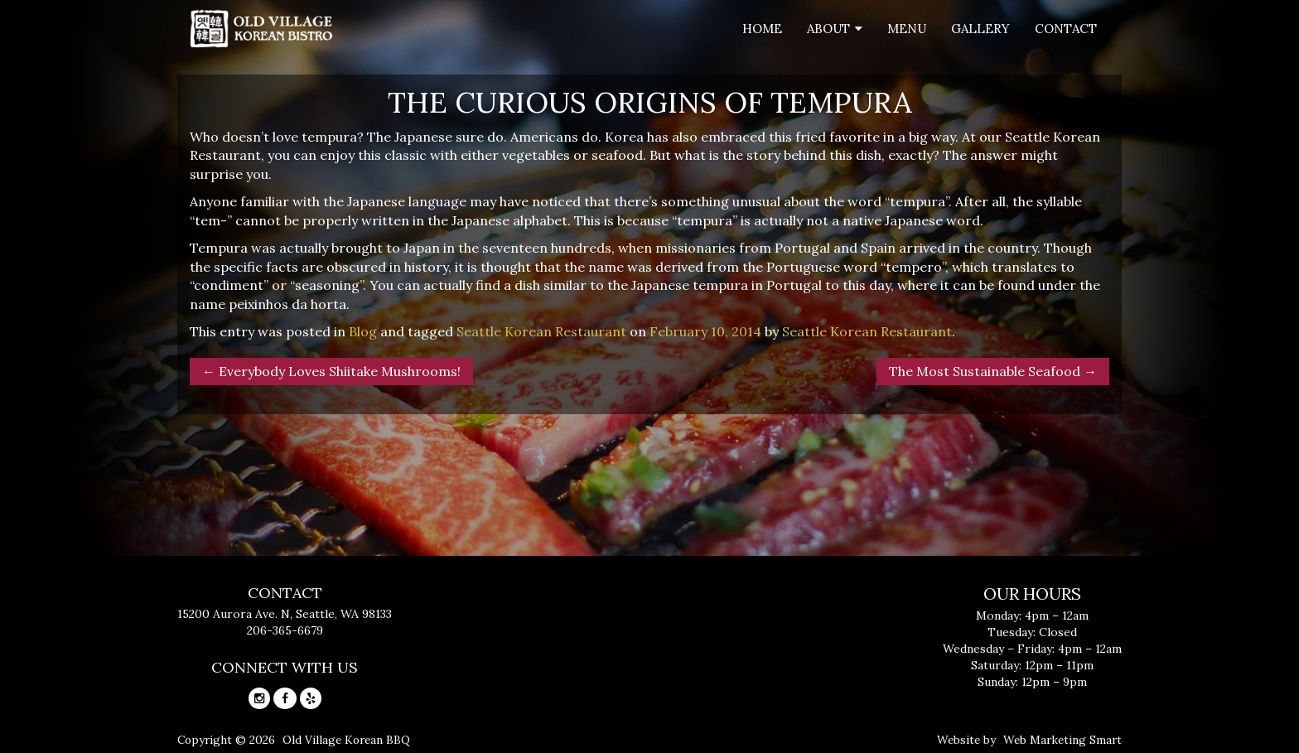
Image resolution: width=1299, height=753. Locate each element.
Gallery (980, 28)
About (828, 28)
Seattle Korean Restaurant (541, 331)
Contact (1066, 28)
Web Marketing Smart (1062, 739)
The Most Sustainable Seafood (993, 371)
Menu (906, 28)
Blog (363, 331)
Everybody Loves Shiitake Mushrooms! (331, 371)
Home (762, 28)
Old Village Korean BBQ (346, 739)
